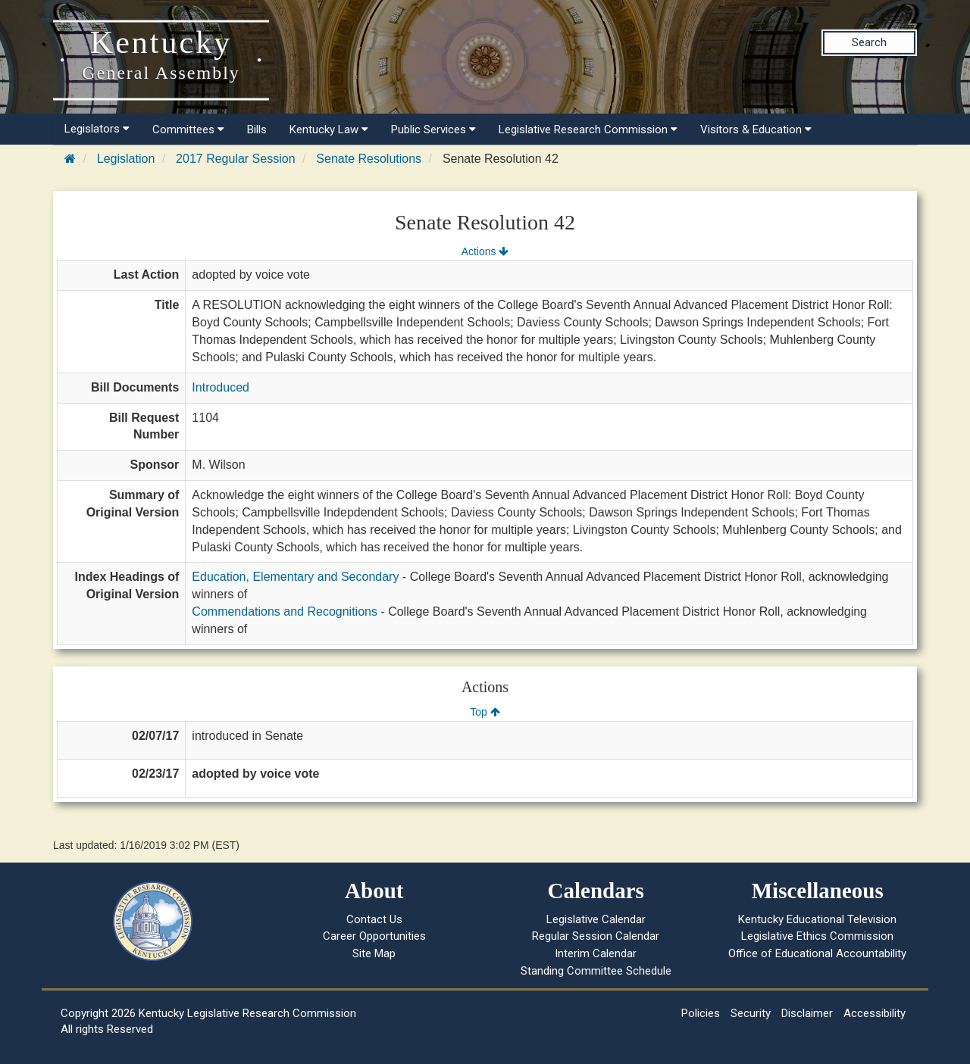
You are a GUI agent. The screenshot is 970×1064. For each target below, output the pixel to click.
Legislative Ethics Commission (817, 936)
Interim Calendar (596, 953)
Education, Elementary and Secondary (295, 576)
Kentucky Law (328, 129)
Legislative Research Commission (588, 129)
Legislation (126, 158)
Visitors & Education (756, 129)
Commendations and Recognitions (284, 611)
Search (869, 42)
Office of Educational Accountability (817, 953)
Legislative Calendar (596, 919)
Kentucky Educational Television (817, 919)
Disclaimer (807, 1013)
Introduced (220, 387)
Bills (257, 129)
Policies (700, 1013)
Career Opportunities (374, 936)
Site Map (374, 953)
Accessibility (874, 1013)
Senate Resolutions (368, 158)
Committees (188, 129)
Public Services (433, 129)
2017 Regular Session (235, 158)
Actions (485, 251)
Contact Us (374, 919)
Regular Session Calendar (595, 936)
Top (484, 712)
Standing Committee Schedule (596, 971)
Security (751, 1013)
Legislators (97, 129)
